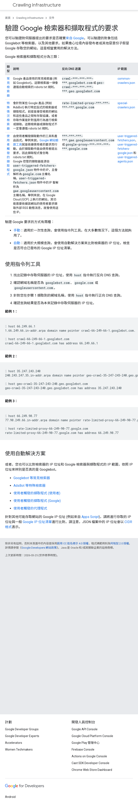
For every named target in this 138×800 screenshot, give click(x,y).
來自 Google (75, 38)
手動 (16, 230)
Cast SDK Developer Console (90, 763)
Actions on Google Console (89, 756)
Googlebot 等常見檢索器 (31, 478)
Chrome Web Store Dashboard (92, 769)
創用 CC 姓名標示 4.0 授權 (72, 543)
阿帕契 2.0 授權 (119, 543)
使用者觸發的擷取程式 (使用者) (36, 493)
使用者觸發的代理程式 (30, 508)
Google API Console (85, 729)
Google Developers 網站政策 (39, 547)
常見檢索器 (8, 87)
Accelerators (13, 742)
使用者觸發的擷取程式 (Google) (37, 501)
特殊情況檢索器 (8, 115)
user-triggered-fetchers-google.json (128, 149)
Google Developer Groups (22, 729)
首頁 (8, 17)
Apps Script (90, 517)
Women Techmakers (19, 749)
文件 (51, 17)
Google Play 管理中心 (86, 742)
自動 (16, 243)
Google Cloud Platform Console (92, 736)
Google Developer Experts (22, 736)
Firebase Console (83, 749)
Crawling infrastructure (37, 5)
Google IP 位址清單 (37, 522)
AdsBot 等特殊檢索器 (29, 486)
